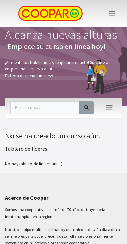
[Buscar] (86, 107)
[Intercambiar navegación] (109, 108)
